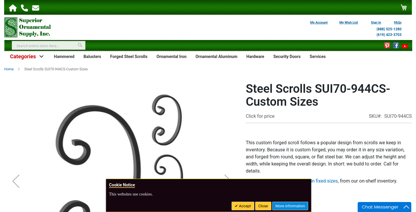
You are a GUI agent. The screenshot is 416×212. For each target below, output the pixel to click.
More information (290, 206)
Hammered (64, 56)
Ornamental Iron (171, 56)
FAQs (398, 22)
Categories (23, 56)
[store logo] (27, 27)
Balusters (92, 56)
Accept (244, 206)
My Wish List (348, 22)
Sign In (376, 22)
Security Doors (287, 56)
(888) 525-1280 (389, 29)
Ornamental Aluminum (216, 56)
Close (263, 206)
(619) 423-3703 (389, 35)
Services (318, 56)
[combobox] (48, 45)
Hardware (255, 56)
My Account (319, 22)
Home (9, 69)
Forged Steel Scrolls (128, 56)
